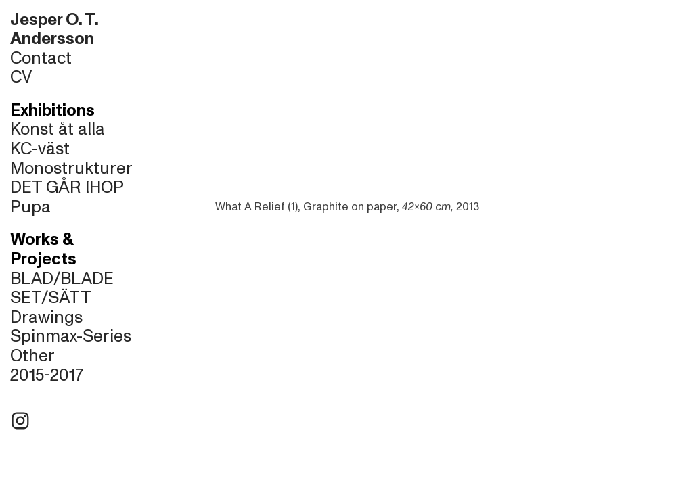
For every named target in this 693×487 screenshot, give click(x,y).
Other (32, 355)
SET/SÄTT (50, 297)
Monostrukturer (71, 168)
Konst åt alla (57, 129)
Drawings (46, 317)
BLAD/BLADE (62, 278)
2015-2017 (47, 375)
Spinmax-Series (70, 336)
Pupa (30, 206)
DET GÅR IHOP (67, 187)
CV (21, 77)
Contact (41, 58)
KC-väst (40, 148)
